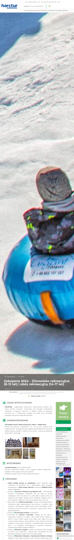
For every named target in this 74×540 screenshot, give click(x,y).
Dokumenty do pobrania (57, 10)
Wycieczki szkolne (44, 10)
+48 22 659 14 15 (43, 2)
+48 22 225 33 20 (59, 2)
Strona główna (13, 392)
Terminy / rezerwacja (63, 411)
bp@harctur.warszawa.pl (43, 6)
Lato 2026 (36, 10)
